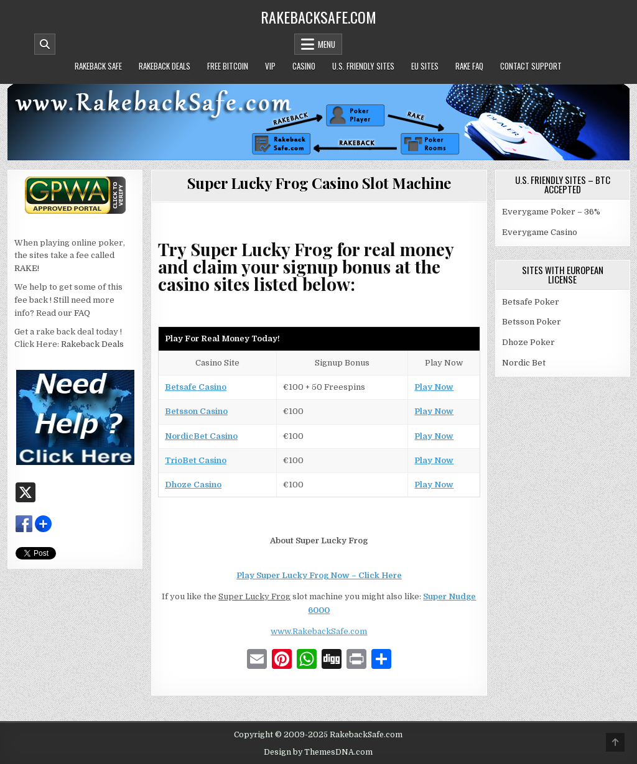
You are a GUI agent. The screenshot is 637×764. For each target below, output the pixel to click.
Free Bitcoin (227, 66)
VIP (270, 66)
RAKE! (26, 268)
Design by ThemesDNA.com (318, 752)
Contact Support (531, 66)
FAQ (82, 313)
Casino (303, 66)
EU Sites (425, 66)
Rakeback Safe (98, 66)
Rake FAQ (469, 66)
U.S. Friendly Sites (363, 66)
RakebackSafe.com (318, 17)
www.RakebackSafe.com (319, 631)
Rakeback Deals (164, 66)
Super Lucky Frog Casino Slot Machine (319, 183)
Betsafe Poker (530, 301)
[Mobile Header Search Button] (44, 44)
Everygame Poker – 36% (551, 211)
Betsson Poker (531, 321)
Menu (326, 44)
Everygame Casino (539, 232)
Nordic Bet (524, 362)
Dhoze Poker (528, 342)
